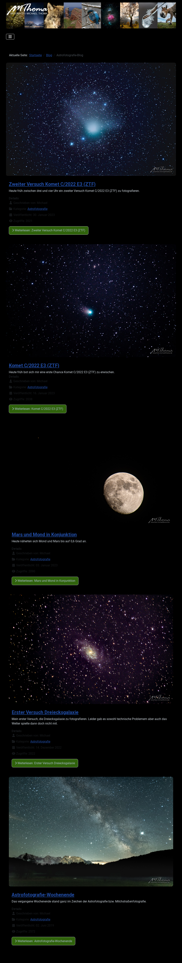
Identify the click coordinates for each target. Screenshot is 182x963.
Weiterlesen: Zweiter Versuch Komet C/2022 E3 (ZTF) (48, 230)
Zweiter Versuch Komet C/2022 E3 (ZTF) (52, 184)
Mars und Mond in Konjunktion (44, 534)
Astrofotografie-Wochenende (43, 895)
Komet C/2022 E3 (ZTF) (34, 365)
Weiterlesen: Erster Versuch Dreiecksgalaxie (45, 763)
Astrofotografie (37, 209)
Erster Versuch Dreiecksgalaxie (45, 712)
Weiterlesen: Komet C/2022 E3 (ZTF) (37, 409)
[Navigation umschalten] (10, 36)
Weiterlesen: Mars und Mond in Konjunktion (45, 581)
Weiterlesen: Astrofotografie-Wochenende (43, 941)
